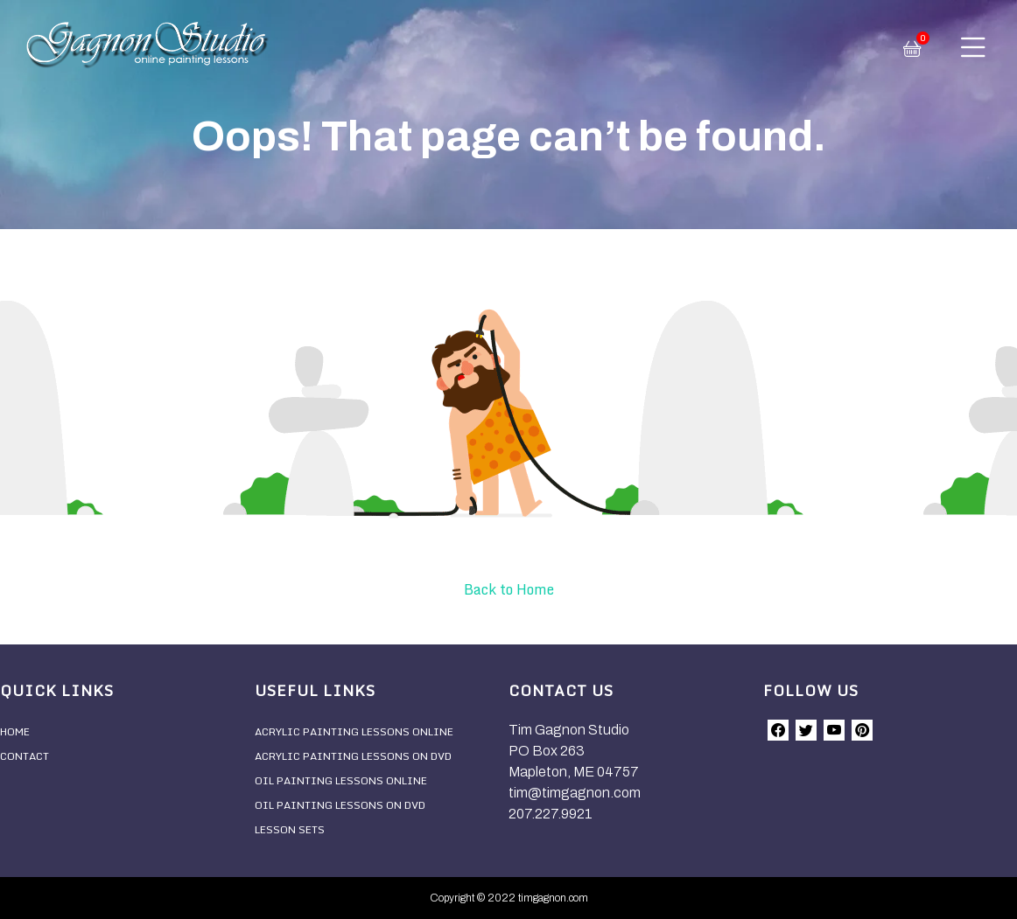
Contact (24, 756)
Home (15, 731)
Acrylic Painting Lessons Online (354, 731)
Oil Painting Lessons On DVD (340, 805)
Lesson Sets (290, 829)
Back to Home (509, 589)
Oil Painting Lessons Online (341, 780)
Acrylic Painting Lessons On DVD (353, 756)
